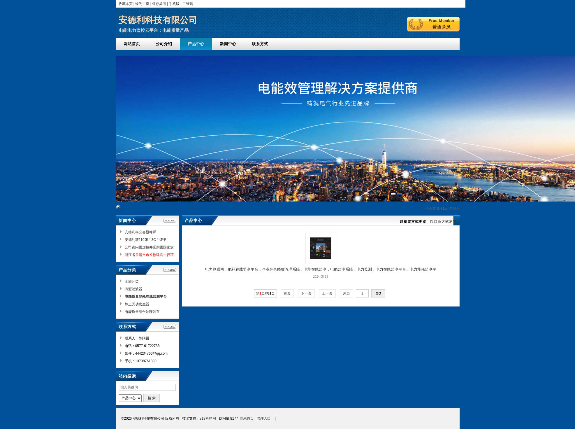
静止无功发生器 (137, 304)
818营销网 (208, 418)
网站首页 (247, 418)
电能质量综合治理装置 (142, 312)
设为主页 (142, 4)
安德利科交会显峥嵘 (140, 232)
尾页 (346, 293)
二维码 (187, 4)
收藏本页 (126, 4)
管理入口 (264, 418)
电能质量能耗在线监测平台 (146, 297)
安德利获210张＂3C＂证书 (145, 240)
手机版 (174, 4)
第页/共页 (265, 293)
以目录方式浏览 (443, 222)
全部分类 (132, 281)
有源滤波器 (133, 289)
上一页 (327, 293)
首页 (287, 293)
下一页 (306, 293)
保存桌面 (159, 4)
